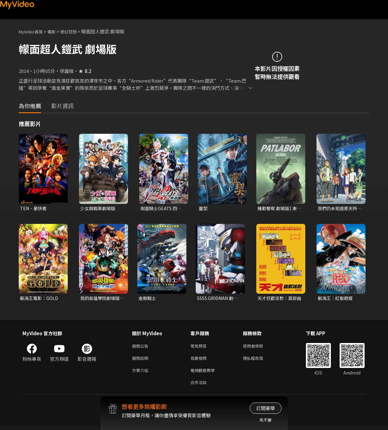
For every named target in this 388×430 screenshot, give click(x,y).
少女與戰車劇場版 (99, 208)
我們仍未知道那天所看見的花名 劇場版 (339, 208)
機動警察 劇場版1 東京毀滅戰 (278, 208)
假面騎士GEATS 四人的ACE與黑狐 (162, 208)
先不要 (265, 420)
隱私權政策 (258, 360)
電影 (56, 31)
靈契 (203, 208)
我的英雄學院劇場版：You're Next (99, 299)
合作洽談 (199, 387)
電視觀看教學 (204, 373)
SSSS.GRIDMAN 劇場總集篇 (217, 299)
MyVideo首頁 (33, 31)
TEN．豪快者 (34, 208)
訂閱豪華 (265, 408)
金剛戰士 (148, 299)
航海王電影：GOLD (40, 299)
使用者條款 (258, 347)
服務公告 (141, 347)
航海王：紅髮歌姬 (336, 299)
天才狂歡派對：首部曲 (279, 299)
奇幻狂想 (75, 31)
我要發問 (199, 360)
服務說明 (141, 360)
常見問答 (199, 347)
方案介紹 (141, 373)
